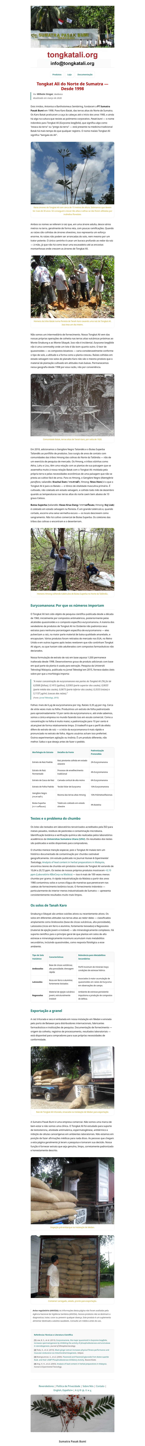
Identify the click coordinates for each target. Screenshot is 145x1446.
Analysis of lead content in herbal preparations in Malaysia (73, 862)
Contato (100, 1386)
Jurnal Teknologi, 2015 (48, 697)
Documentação (84, 74)
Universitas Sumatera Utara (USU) (66, 839)
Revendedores (46, 1386)
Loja (69, 74)
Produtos (57, 74)
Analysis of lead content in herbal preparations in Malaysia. (82, 1364)
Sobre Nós (88, 1386)
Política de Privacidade (68, 1386)
